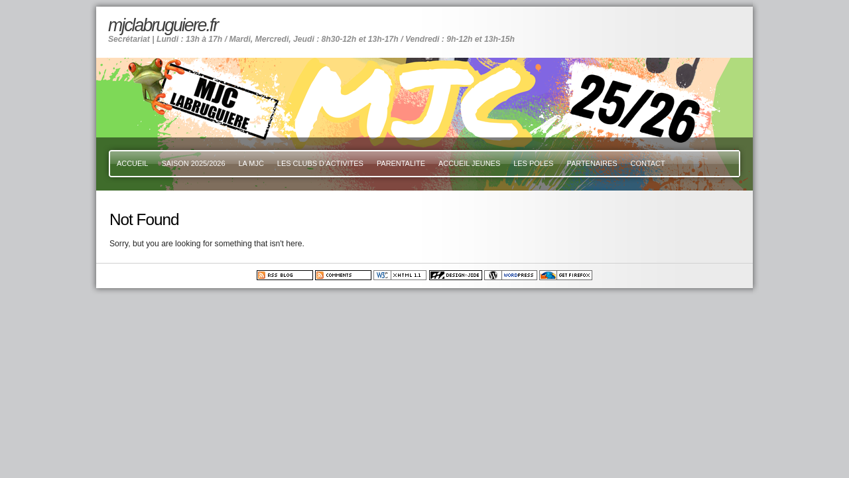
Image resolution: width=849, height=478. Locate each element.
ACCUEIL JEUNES (469, 163)
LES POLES (533, 163)
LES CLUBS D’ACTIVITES (320, 163)
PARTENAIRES (591, 163)
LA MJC (251, 163)
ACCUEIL (132, 163)
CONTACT (648, 163)
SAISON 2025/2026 (193, 163)
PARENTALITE (401, 163)
